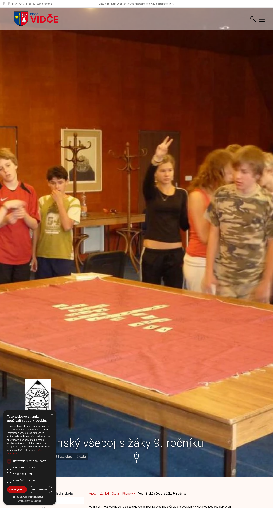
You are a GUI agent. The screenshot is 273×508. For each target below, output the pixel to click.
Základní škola (109, 493)
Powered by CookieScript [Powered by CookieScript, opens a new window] (29, 500)
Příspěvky (48, 500)
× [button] (51, 414)
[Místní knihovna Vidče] (9, 4)
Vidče (93, 493)
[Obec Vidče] (4, 4)
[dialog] (29, 457)
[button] (136, 457)
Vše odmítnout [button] (40, 489)
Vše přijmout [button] (17, 489)
